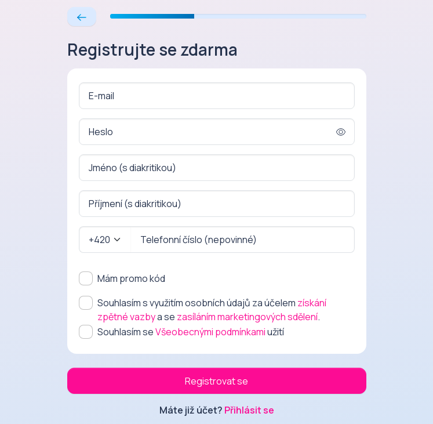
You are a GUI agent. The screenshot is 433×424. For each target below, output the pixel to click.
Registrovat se (216, 381)
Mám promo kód (131, 278)
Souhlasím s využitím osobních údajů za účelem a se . (211, 309)
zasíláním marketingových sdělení (247, 316)
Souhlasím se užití (190, 331)
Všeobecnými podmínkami (210, 331)
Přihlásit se (249, 410)
